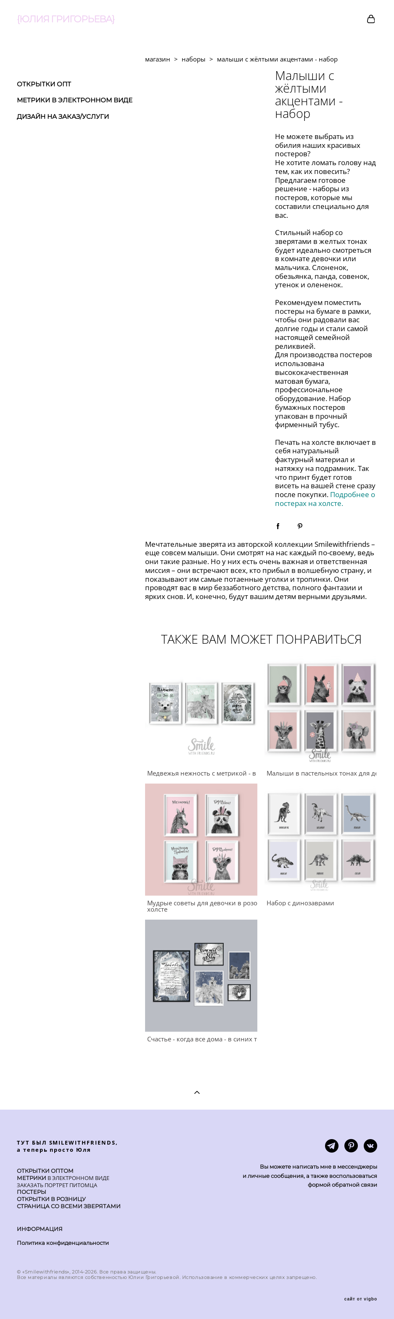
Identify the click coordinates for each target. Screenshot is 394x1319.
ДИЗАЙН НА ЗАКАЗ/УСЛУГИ (63, 116)
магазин (157, 59)
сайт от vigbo (360, 1299)
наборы (194, 59)
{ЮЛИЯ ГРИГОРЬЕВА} (65, 19)
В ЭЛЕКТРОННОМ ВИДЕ (77, 1178)
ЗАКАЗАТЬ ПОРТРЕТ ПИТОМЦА (57, 1185)
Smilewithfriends (342, 544)
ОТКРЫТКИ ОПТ (44, 84)
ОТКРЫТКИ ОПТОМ (45, 1170)
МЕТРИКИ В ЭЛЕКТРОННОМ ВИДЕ (74, 100)
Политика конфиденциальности (63, 1242)
